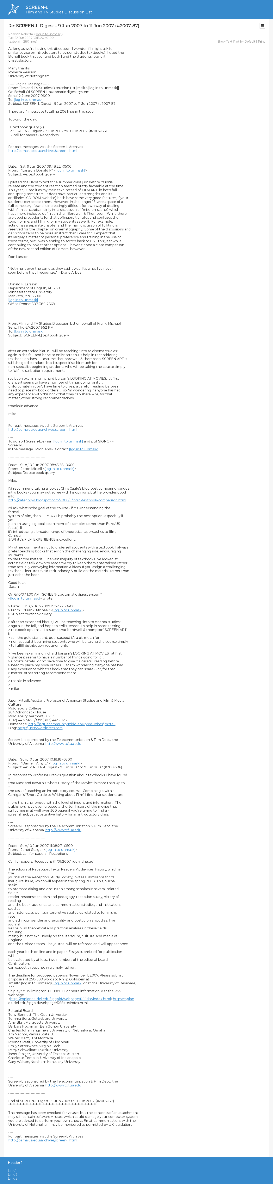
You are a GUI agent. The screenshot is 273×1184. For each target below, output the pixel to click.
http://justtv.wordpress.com (40, 728)
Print (261, 41)
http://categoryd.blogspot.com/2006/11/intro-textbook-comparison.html (67, 500)
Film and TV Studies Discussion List (59, 12)
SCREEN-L (37, 7)
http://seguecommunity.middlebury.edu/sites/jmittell (72, 724)
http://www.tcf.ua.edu (63, 744)
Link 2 (13, 1175)
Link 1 (12, 1171)
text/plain (14, 41)
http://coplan (123, 999)
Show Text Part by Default (236, 41)
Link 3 (13, 1178)
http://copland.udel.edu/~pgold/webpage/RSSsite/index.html (60, 999)
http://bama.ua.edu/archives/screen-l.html (42, 151)
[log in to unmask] (48, 34)
